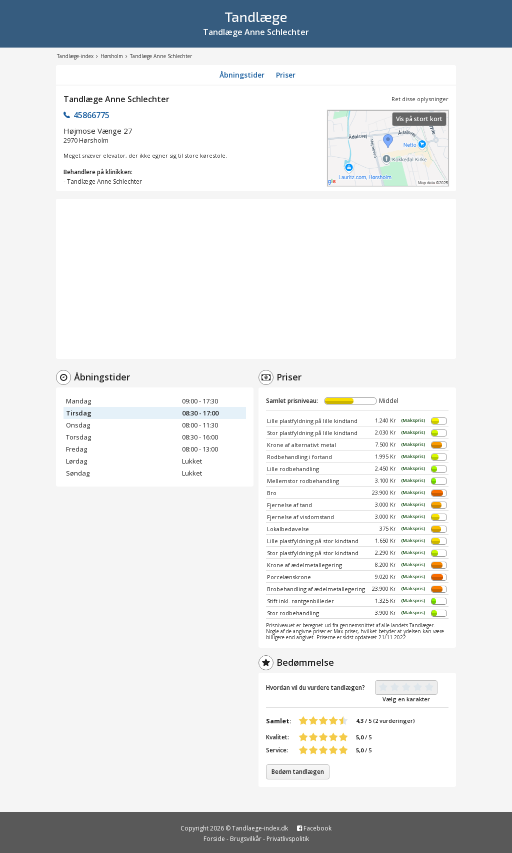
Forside (214, 838)
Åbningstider (242, 75)
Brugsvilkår (246, 838)
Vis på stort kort (419, 119)
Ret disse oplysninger (420, 99)
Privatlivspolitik (287, 838)
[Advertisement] (256, 279)
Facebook (314, 828)
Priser (286, 75)
